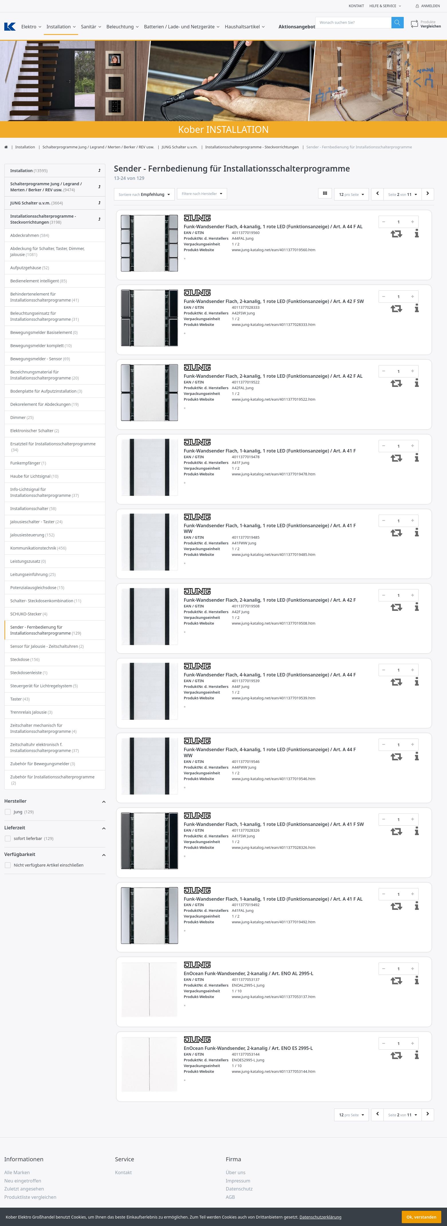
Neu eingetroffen (22, 1181)
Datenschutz (239, 1190)
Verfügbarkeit (19, 855)
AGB (230, 1198)
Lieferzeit (14, 828)
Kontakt (356, 5)
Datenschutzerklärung (320, 1217)
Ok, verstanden (421, 1217)
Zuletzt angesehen (24, 1190)
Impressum (238, 1181)
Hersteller (15, 802)
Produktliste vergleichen (30, 1198)
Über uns (236, 1173)
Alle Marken (17, 1173)
